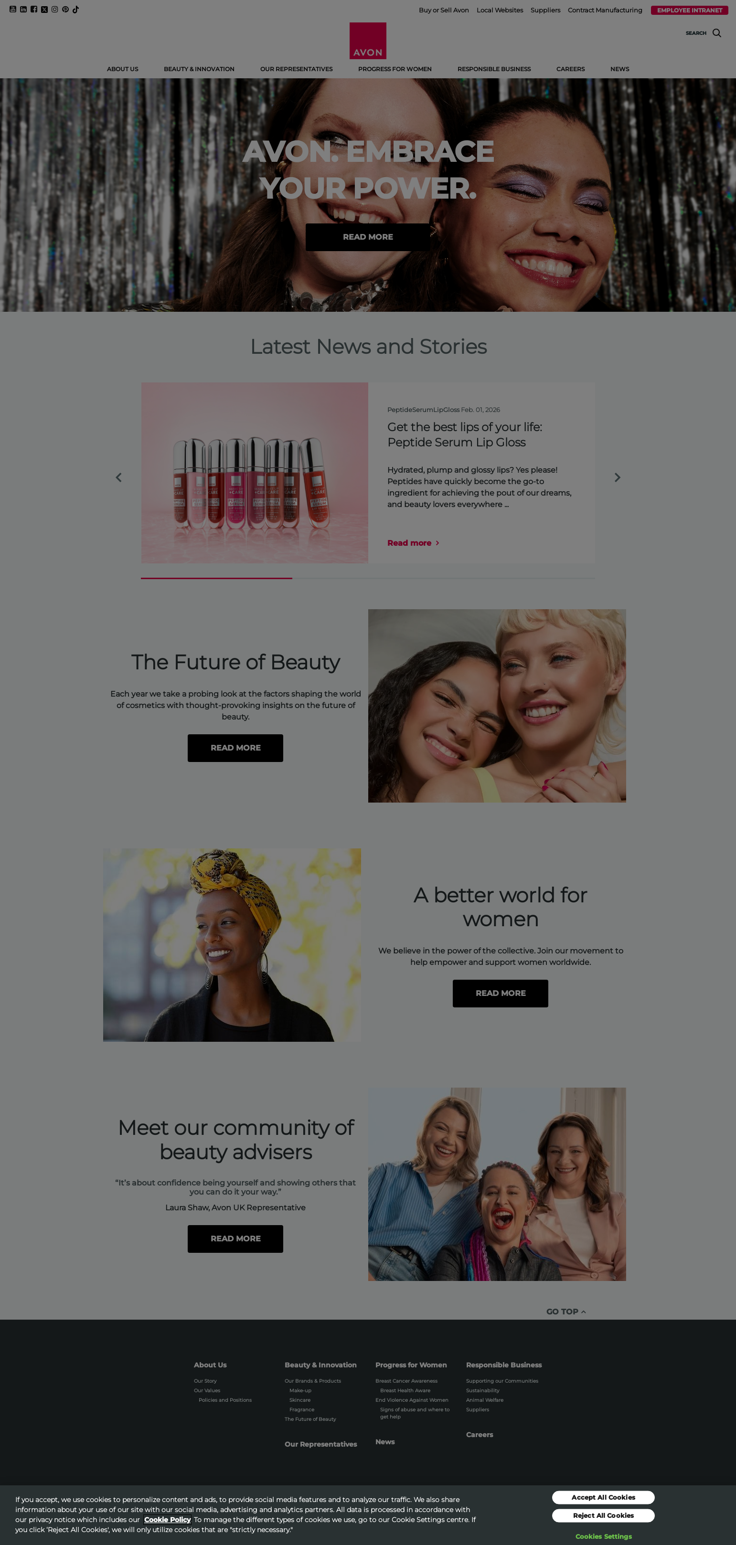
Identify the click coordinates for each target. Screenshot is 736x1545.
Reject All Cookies (603, 1519)
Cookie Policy (167, 1524)
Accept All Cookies (603, 1501)
